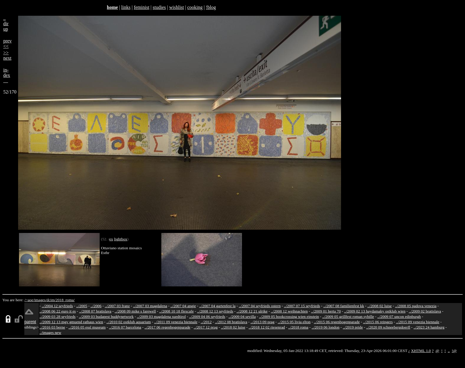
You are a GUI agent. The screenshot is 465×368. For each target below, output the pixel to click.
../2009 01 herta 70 (326, 311)
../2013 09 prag (263, 322)
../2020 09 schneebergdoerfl (388, 327)
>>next (7, 55)
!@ (454, 350)
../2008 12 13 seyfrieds (215, 311)
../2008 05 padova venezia (416, 306)
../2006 (95, 306)
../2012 (206, 322)
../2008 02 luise (379, 306)
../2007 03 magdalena (150, 306)
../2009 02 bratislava (425, 311)
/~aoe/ (29, 300)
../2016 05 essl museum (87, 327)
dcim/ (51, 300)
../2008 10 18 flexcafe (176, 311)
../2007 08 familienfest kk (343, 306)
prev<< (7, 43)
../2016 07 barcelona (125, 327)
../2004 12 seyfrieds (57, 306)
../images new (50, 332)
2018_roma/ (64, 300)
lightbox (120, 239)
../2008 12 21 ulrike (251, 311)
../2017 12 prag (206, 327)
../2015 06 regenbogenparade (337, 322)
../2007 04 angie (183, 306)
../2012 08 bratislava (231, 322)
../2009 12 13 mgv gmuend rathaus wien (71, 322)
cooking (195, 7)
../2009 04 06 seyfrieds (207, 316)
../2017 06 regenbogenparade (167, 327)
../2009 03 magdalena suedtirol (161, 316)
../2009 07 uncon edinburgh (399, 316)
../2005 (81, 306)
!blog (211, 7)
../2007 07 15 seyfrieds (302, 306)
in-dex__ (6, 75)
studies (159, 7)
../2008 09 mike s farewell (135, 311)
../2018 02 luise (233, 327)
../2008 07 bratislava (95, 311)
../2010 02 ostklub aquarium (128, 322)
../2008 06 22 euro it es (57, 311)
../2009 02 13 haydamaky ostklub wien (374, 311)
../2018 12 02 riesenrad (267, 327)
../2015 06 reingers (378, 322)
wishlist (176, 7)
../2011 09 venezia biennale (176, 322)
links (125, 7)
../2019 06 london (326, 327)
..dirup (6, 23)
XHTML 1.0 (421, 350)
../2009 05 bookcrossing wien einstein (289, 316)
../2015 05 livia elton (294, 322)
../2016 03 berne (52, 327)
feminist (141, 7)
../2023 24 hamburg (428, 327)
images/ (40, 300)
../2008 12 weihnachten (289, 311)
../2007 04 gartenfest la (217, 306)
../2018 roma (298, 327)
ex (111, 239)
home (112, 7)
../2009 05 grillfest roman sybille (348, 316)
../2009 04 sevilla (242, 316)
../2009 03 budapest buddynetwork (106, 316)
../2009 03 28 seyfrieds (57, 316)
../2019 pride (353, 327)
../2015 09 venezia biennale (417, 322)
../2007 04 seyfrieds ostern (260, 306)
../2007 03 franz (117, 306)
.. (449, 350)
